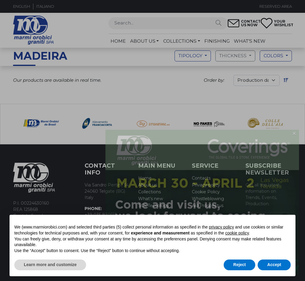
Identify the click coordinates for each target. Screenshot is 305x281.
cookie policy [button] (237, 233)
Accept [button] (274, 264)
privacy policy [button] (221, 227)
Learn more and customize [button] (50, 264)
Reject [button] (239, 264)
